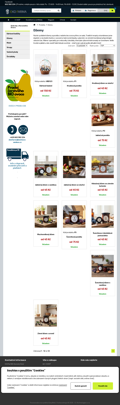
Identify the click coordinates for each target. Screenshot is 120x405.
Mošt (9, 43)
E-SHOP (47, 364)
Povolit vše (102, 386)
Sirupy (9, 47)
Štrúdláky (11, 56)
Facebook (9, 2)
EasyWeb (52, 403)
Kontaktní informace (15, 360)
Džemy (9, 38)
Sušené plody (12, 52)
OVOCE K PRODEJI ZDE (17, 106)
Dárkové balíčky (13, 34)
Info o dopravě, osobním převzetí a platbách (17, 165)
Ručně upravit (81, 386)
